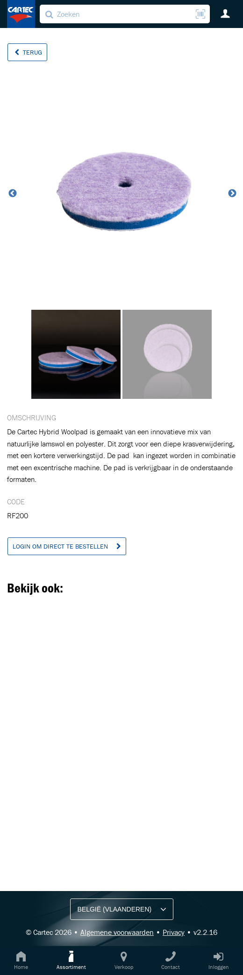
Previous (11, 193)
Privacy (174, 932)
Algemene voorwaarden (117, 932)
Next (231, 193)
